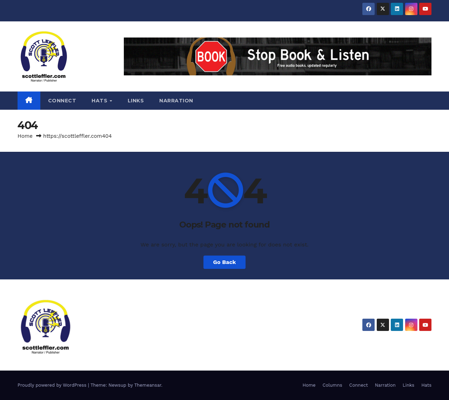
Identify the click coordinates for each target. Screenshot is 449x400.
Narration (176, 100)
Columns (332, 385)
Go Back (224, 262)
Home (25, 136)
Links (136, 100)
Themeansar (147, 385)
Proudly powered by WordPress (53, 385)
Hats (100, 100)
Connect (62, 100)
